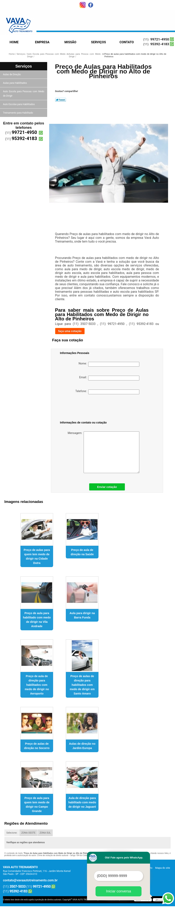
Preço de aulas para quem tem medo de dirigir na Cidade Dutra (37, 556)
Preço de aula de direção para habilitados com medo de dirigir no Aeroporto (37, 685)
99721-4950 (159, 39)
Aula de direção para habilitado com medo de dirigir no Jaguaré (82, 802)
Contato (127, 42)
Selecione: (11, 832)
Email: (109, 378)
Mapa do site (162, 867)
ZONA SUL (45, 832)
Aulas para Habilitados (15, 83)
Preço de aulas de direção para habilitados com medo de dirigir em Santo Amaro (82, 685)
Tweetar (60, 100)
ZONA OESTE (28, 832)
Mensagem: (103, 452)
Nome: (109, 364)
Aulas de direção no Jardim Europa (82, 746)
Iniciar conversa (118, 891)
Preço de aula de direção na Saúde (82, 552)
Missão (70, 42)
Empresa (42, 42)
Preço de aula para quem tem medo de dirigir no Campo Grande (37, 804)
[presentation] (85, 408)
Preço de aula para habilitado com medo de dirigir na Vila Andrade (37, 620)
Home (14, 42)
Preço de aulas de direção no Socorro (37, 746)
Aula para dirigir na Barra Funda (82, 615)
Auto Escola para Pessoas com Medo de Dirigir (23, 93)
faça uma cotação (70, 331)
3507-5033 (18, 886)
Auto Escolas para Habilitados (19, 104)
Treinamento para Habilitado (18, 112)
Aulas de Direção (12, 74)
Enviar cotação (107, 486)
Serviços (98, 42)
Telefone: (107, 392)
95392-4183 (159, 44)
